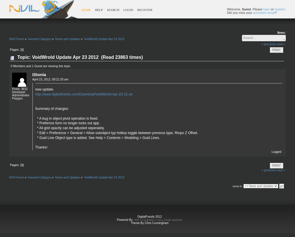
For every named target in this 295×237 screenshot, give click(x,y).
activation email (264, 12)
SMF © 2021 (155, 220)
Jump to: (237, 186)
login (266, 9)
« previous (269, 44)
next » (281, 44)
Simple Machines (173, 220)
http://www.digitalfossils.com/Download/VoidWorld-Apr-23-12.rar (84, 94)
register (280, 9)
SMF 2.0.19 (140, 220)
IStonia (39, 74)
